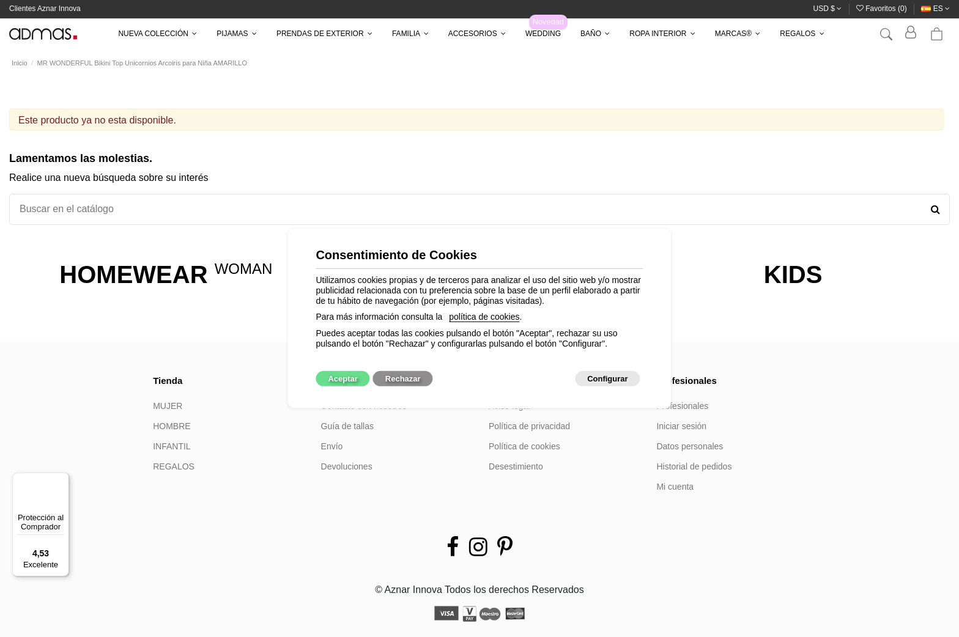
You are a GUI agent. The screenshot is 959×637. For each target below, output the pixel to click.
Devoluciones (346, 466)
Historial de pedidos (693, 466)
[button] (157, 33)
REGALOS (173, 466)
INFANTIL (171, 446)
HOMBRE (171, 426)
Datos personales (689, 446)
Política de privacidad (529, 426)
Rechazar (403, 378)
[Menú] (61, 480)
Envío (332, 446)
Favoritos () (882, 8)
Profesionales (682, 406)
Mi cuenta (675, 487)
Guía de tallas (347, 426)
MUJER (167, 406)
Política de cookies (524, 446)
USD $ (827, 8)
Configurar (607, 378)
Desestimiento (516, 466)
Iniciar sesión (681, 426)
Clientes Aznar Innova (45, 8)
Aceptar (342, 378)
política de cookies (484, 317)
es (935, 8)
